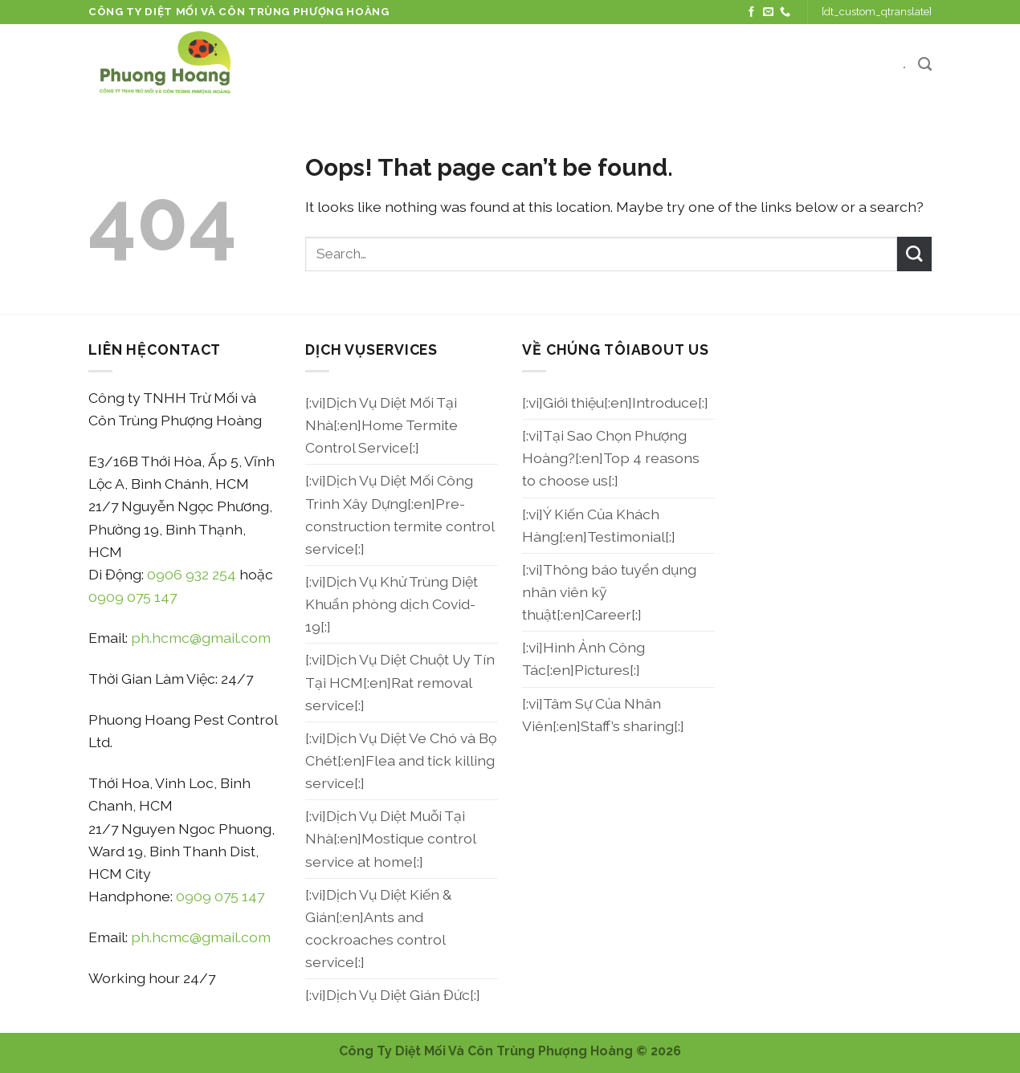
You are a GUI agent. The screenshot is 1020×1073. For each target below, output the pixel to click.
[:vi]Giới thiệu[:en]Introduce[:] (615, 402)
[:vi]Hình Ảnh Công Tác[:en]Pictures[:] (583, 658)
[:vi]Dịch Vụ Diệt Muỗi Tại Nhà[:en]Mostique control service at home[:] (390, 838)
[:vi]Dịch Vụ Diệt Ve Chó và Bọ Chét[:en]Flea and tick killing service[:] (400, 760)
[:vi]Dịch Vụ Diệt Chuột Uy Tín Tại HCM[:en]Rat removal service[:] (400, 682)
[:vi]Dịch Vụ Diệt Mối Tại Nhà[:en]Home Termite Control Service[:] (381, 425)
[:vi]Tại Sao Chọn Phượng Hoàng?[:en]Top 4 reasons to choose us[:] (611, 458)
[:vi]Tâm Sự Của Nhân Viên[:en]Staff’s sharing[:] (603, 714)
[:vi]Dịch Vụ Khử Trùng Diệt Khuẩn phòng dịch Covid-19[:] (391, 604)
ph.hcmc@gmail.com (201, 637)
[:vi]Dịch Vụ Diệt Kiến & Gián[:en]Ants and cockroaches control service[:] (378, 928)
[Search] (925, 64)
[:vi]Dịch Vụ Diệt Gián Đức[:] (392, 994)
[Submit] (914, 254)
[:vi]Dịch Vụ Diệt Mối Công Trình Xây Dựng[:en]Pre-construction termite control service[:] (399, 514)
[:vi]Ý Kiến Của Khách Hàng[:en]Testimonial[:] (598, 525)
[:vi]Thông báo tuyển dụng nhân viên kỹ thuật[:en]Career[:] (609, 592)
